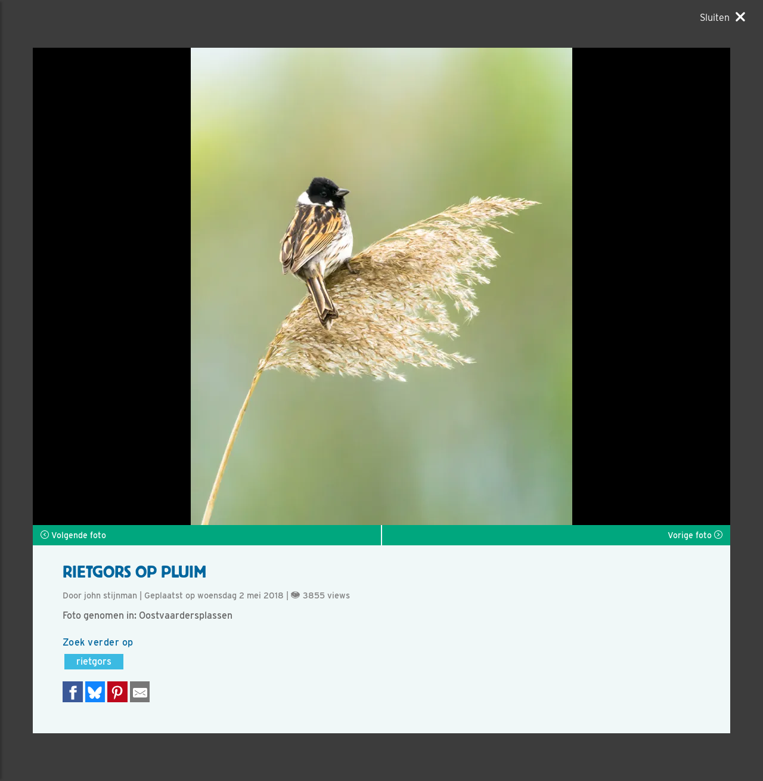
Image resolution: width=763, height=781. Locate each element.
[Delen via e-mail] (140, 691)
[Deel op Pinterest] (117, 691)
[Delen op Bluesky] (95, 691)
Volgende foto (73, 535)
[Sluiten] (722, 17)
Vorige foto (695, 535)
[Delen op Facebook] (73, 691)
